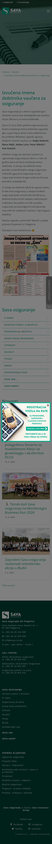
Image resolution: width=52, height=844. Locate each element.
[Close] (48, 405)
